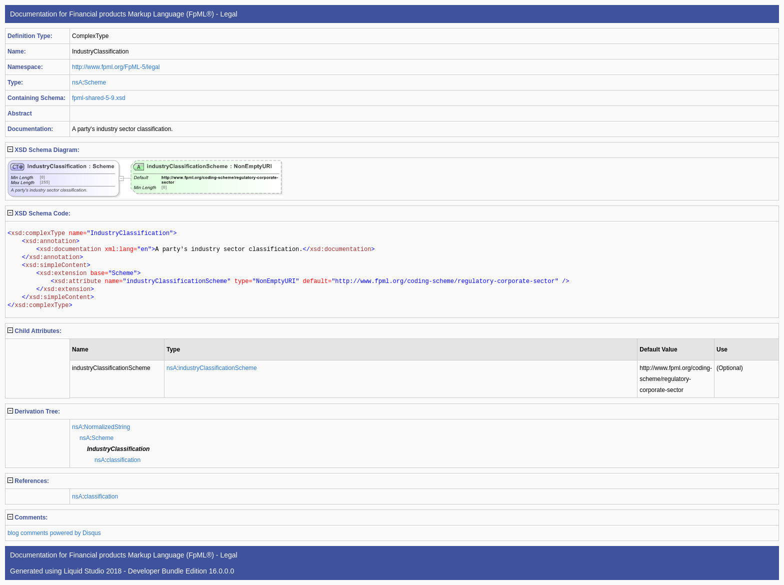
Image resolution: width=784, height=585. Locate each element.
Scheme (95, 82)
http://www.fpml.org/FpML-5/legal (116, 67)
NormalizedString (107, 427)
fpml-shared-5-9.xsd (99, 98)
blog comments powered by (54, 533)
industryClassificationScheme (217, 368)
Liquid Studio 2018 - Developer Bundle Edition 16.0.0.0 (149, 571)
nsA (77, 82)
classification (123, 460)
